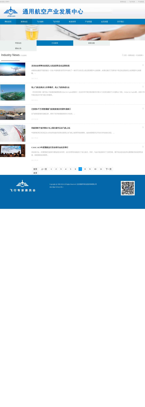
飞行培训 (132, 2)
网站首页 (8, 22)
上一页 (44, 169)
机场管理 (72, 22)
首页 (35, 169)
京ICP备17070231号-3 (56, 187)
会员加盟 (104, 22)
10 (95, 169)
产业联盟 (141, 2)
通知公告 (75, 48)
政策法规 (25, 48)
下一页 (109, 169)
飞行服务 (40, 22)
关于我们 (120, 22)
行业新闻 (75, 43)
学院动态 (25, 43)
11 (101, 169)
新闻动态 (123, 2)
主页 (125, 55)
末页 (35, 173)
